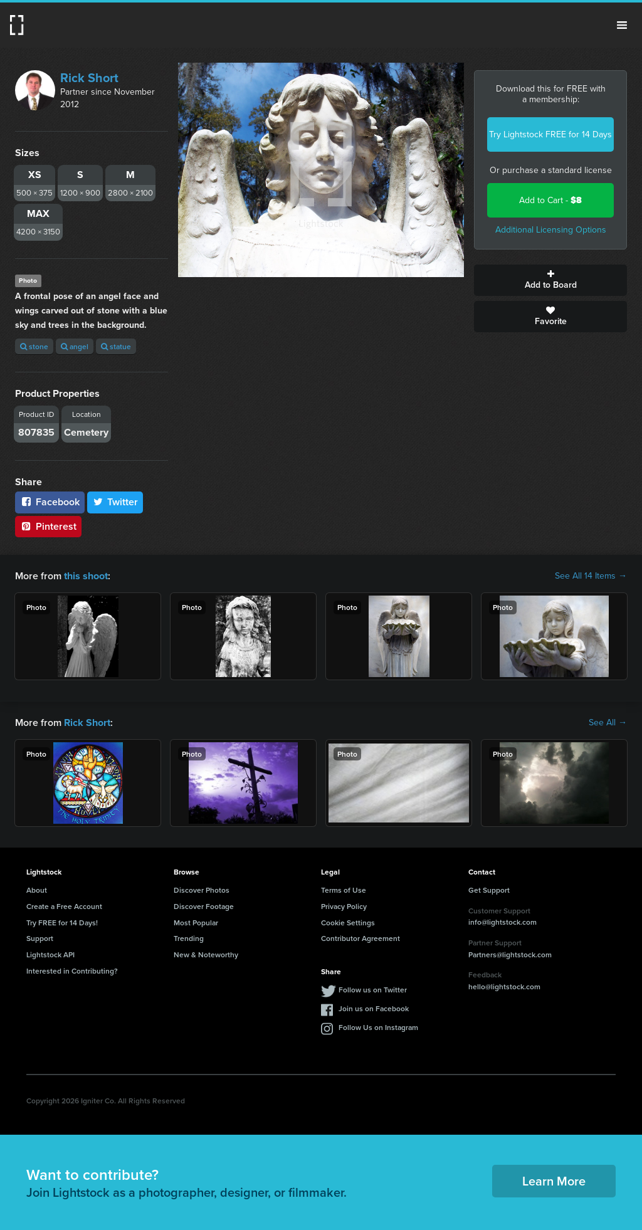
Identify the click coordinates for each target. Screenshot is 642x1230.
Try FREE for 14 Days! (62, 922)
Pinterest (48, 526)
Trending (189, 938)
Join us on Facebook (374, 1008)
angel (74, 346)
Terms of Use (343, 890)
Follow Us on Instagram (378, 1027)
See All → (608, 723)
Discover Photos (201, 890)
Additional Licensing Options (550, 229)
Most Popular (196, 922)
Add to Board (550, 280)
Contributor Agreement (360, 938)
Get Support (489, 890)
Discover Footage (204, 906)
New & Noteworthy (206, 954)
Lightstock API (50, 954)
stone (34, 346)
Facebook (50, 502)
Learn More (554, 1181)
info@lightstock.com (502, 922)
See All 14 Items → (591, 576)
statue (116, 346)
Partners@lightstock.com (510, 954)
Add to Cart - (550, 200)
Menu (622, 25)
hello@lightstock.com (504, 986)
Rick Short (89, 77)
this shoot (86, 576)
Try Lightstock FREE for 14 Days (550, 134)
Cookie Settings (348, 922)
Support (39, 938)
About (36, 890)
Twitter (115, 502)
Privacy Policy (344, 906)
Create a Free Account (64, 906)
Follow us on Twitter (373, 989)
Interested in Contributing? (72, 970)
